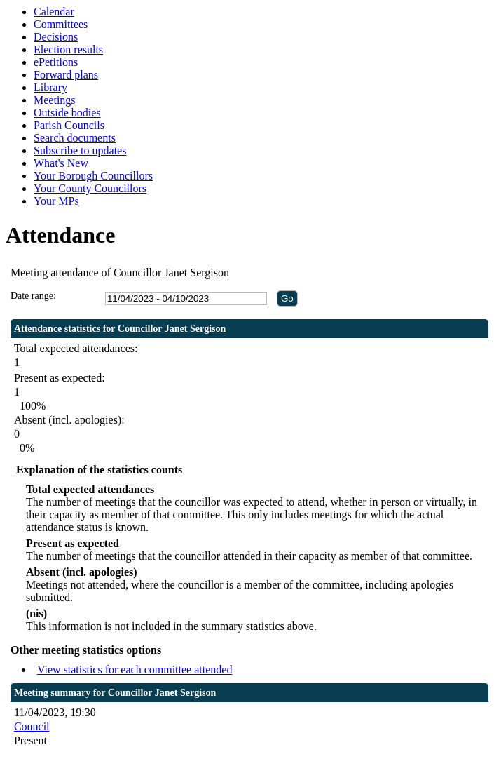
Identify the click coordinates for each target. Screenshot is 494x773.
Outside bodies (67, 113)
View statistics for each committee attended (135, 669)
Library (50, 87)
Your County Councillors (90, 188)
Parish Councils (69, 125)
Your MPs (56, 201)
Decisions (56, 37)
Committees (61, 24)
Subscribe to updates (80, 150)
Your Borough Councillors (93, 176)
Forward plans (66, 75)
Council (32, 726)
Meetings (55, 100)
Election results (68, 49)
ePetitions (56, 62)
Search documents (75, 138)
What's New (61, 163)
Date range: (33, 295)
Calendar (54, 12)
